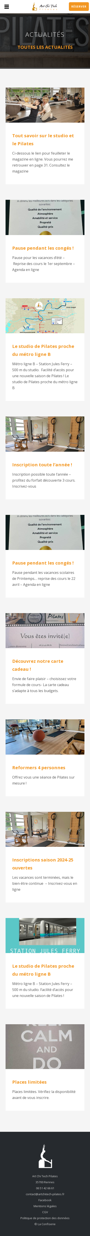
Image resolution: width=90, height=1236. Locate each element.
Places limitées (29, 1082)
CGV (45, 1212)
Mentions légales (45, 1206)
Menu (6, 6)
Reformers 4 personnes (38, 768)
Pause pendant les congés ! (43, 248)
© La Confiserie (45, 1224)
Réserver (78, 6)
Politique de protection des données (45, 1218)
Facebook (45, 1200)
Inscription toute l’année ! (42, 465)
